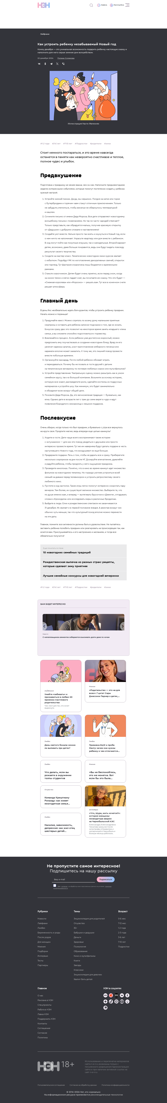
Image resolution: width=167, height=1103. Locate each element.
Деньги (77, 937)
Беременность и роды (49, 932)
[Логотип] (44, 5)
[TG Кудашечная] (111, 995)
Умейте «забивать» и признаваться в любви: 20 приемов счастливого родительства (58, 698)
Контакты (42, 1023)
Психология (80, 946)
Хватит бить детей (83, 979)
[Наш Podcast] (127, 1001)
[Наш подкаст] (105, 1008)
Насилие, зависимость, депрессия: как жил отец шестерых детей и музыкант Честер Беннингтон (60, 828)
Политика (43, 1037)
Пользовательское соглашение (51, 1085)
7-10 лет (68, 143)
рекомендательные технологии (106, 1095)
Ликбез (47, 741)
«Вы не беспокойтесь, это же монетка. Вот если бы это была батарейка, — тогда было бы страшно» (102, 775)
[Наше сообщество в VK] (122, 995)
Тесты (40, 960)
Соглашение (44, 1028)
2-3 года (122, 932)
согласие (64, 886)
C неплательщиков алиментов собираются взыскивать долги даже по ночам (76, 637)
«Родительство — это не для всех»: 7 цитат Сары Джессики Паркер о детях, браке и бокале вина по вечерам (104, 693)
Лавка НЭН (43, 1014)
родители (96, 143)
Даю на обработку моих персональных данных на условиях (82, 887)
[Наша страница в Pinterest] (116, 1001)
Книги (77, 960)
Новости (45, 634)
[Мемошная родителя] (116, 995)
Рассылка (117, 5)
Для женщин (44, 942)
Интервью (93, 810)
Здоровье (79, 942)
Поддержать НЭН (47, 1019)
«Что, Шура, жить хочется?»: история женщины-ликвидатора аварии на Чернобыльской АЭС (104, 817)
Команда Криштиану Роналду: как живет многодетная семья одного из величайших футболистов (58, 800)
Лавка (102, 5)
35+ (75, 928)
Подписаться (105, 879)
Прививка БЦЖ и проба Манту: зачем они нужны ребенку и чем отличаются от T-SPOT (103, 748)
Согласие (42, 1033)
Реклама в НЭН (45, 1000)
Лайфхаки (44, 34)
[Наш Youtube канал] (122, 1001)
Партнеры (43, 965)
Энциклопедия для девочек (88, 974)
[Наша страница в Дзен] (105, 1001)
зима (108, 143)
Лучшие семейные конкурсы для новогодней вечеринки (81, 575)
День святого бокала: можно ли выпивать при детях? (60, 746)
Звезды (77, 965)
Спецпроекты (44, 1005)
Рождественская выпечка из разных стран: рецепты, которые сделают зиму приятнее (79, 564)
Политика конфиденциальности (115, 1085)
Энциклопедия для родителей (89, 918)
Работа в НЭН (45, 1009)
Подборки (43, 951)
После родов (44, 937)
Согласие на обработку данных (83, 1085)
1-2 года (45, 143)
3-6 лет (56, 143)
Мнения (92, 686)
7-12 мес (122, 923)
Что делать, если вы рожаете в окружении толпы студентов (58, 775)
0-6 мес (122, 918)
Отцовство (49, 789)
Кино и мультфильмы (84, 956)
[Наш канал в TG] (105, 995)
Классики (79, 970)
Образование (80, 951)
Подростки (81, 143)
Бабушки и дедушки (84, 932)
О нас (40, 995)
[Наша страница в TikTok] (111, 1001)
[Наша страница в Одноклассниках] (127, 995)
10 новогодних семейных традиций (67, 552)
